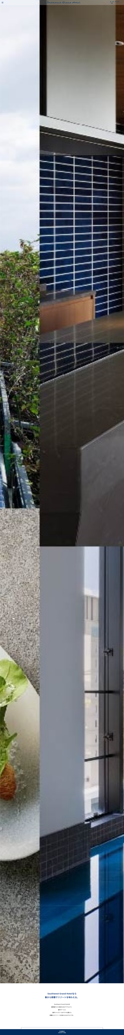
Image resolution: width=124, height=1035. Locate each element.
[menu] (2, 2)
